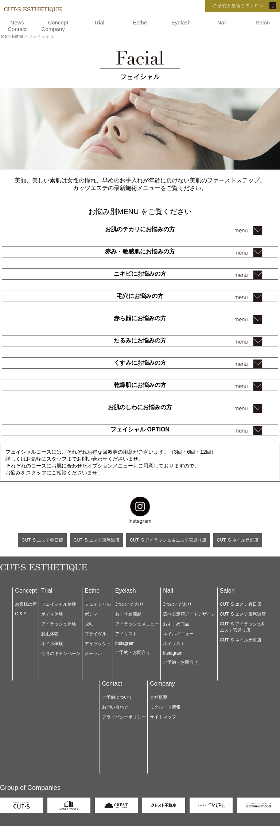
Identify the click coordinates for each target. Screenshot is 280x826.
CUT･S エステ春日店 (42, 540)
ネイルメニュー (178, 633)
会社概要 (158, 697)
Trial (99, 22)
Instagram (125, 643)
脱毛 (89, 624)
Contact (17, 29)
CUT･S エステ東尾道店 (97, 540)
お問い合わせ (115, 707)
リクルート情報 (165, 707)
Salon (263, 22)
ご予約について (117, 697)
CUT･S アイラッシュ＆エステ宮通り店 (168, 540)
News (17, 22)
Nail (222, 22)
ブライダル (95, 633)
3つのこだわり (129, 604)
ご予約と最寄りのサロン (232, 6)
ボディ (91, 614)
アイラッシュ (98, 643)
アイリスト (126, 633)
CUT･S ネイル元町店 (237, 540)
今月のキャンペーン (61, 653)
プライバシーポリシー (124, 717)
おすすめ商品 (128, 614)
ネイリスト (174, 643)
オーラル (93, 653)
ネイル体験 (52, 643)
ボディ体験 (52, 614)
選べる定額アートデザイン (189, 614)
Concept (58, 22)
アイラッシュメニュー (137, 624)
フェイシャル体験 (58, 604)
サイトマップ (163, 717)
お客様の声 (26, 604)
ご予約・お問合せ (132, 652)
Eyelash (181, 22)
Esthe (140, 22)
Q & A (20, 613)
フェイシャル (98, 604)
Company (53, 29)
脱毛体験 (50, 633)
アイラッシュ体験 (58, 624)
